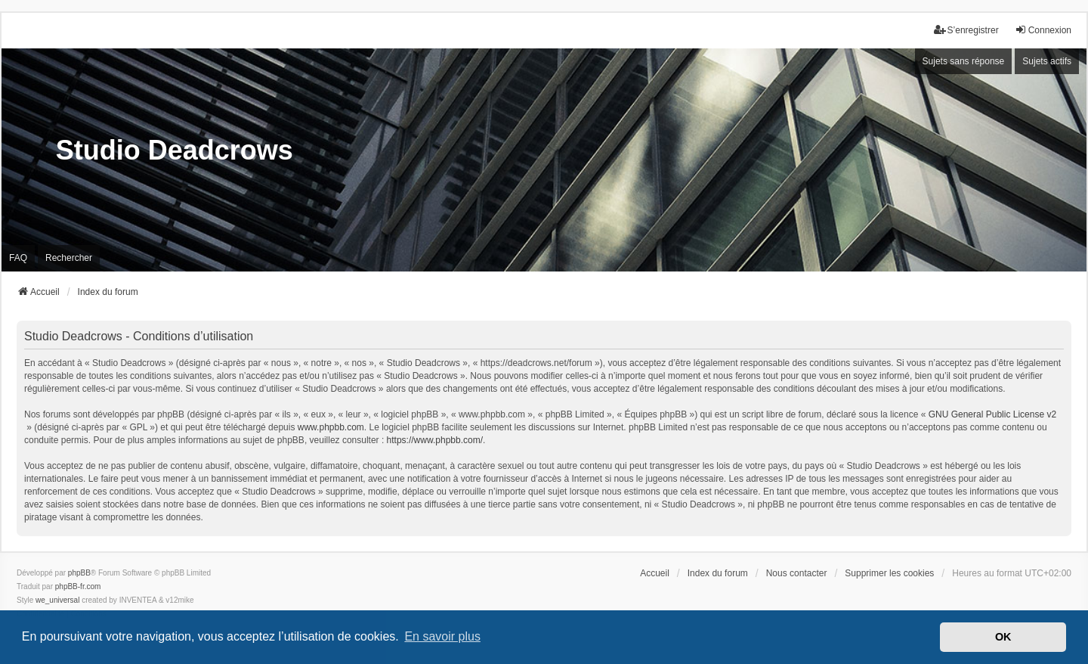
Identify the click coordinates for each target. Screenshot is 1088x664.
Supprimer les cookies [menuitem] (889, 573)
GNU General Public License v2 (992, 414)
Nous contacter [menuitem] (796, 573)
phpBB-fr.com (78, 586)
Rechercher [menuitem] (68, 258)
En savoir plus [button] (442, 636)
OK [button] (1003, 637)
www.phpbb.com (331, 427)
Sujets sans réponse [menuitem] (964, 61)
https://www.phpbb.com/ (435, 440)
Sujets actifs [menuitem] (1046, 61)
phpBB (79, 573)
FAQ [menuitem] (18, 258)
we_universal (57, 600)
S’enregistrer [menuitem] (966, 30)
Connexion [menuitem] (1043, 30)
